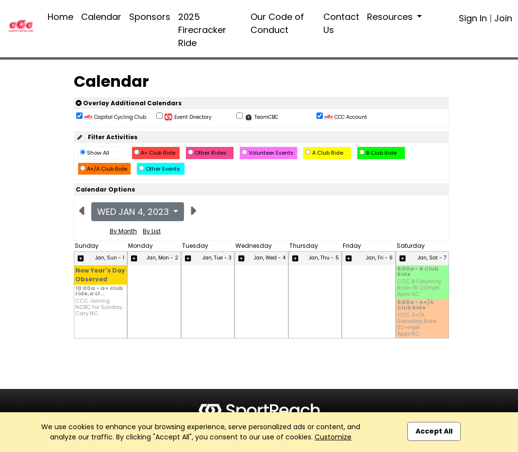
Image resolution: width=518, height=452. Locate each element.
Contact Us (341, 23)
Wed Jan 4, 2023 (134, 212)
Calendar (101, 17)
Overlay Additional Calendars (129, 103)
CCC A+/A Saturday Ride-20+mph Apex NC (418, 325)
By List (152, 231)
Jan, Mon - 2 (162, 257)
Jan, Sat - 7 (432, 257)
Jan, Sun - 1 (109, 257)
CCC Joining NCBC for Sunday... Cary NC (100, 307)
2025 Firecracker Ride (202, 30)
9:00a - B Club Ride (417, 272)
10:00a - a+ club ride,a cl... (99, 291)
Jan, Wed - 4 (269, 257)
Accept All (434, 431)
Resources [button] (391, 17)
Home (60, 17)
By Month (123, 231)
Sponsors (149, 17)
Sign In (473, 18)
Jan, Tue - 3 (217, 257)
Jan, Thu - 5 (324, 257)
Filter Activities (106, 137)
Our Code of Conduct (277, 23)
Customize (333, 437)
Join (503, 18)
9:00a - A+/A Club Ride (415, 305)
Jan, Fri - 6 (379, 257)
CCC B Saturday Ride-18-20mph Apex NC (419, 288)
